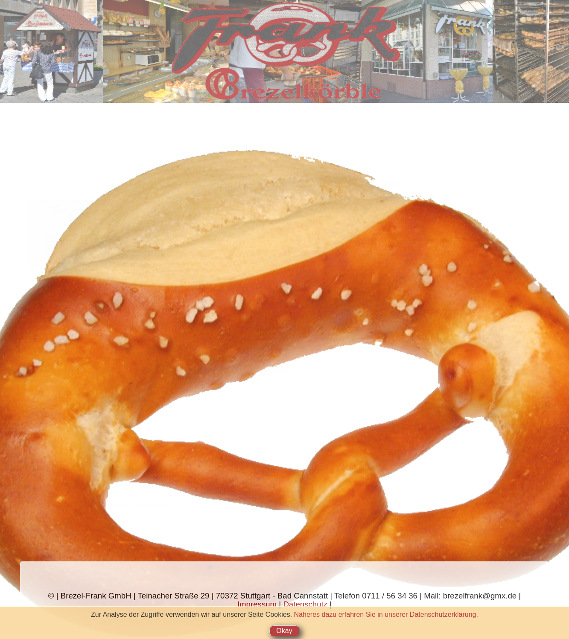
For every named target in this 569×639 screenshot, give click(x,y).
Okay (284, 630)
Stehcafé (42, 50)
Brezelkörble (42, 68)
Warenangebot (43, 33)
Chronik (42, 85)
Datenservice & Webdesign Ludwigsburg (100, 504)
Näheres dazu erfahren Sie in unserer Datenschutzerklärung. (386, 614)
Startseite (43, 16)
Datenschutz (305, 604)
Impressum (257, 604)
